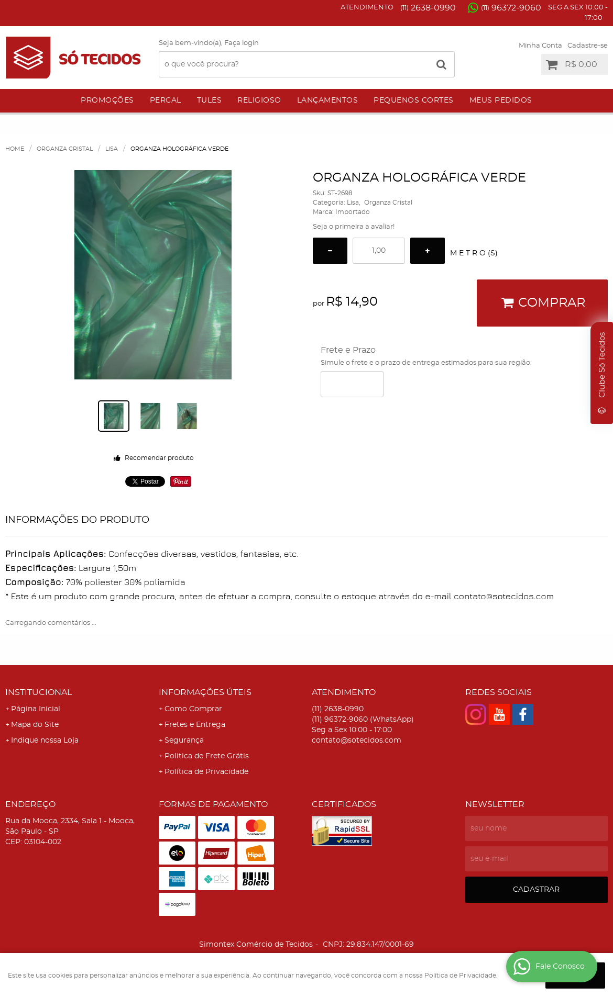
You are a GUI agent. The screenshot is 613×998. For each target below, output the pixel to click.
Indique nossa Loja (45, 740)
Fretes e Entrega (195, 724)
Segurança (184, 740)
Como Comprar (193, 709)
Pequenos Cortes (414, 100)
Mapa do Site (35, 724)
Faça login (241, 43)
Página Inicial (35, 709)
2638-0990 (428, 8)
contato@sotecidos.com (356, 740)
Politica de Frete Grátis (207, 756)
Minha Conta (540, 45)
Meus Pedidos (500, 100)
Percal (165, 100)
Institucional (38, 692)
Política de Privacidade (206, 772)
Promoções (107, 100)
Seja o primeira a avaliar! (354, 226)
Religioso (259, 100)
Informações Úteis (205, 692)
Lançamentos (327, 100)
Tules (209, 100)
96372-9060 (511, 8)
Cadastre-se (587, 45)
